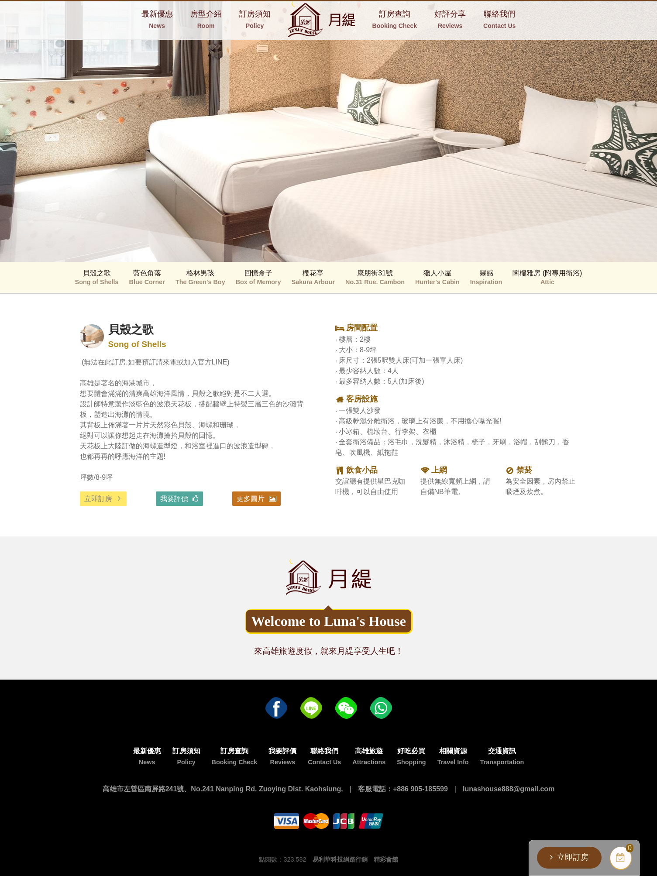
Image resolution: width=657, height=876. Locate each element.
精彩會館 (386, 859)
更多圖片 (251, 498)
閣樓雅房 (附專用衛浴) (547, 277)
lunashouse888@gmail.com (508, 789)
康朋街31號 (375, 277)
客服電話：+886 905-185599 (403, 789)
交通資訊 (502, 756)
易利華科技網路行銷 (340, 859)
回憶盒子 (258, 277)
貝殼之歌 (97, 277)
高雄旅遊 (368, 756)
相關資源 (453, 756)
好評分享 (450, 19)
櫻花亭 (313, 277)
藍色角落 (147, 277)
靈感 (486, 277)
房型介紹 (206, 19)
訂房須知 (255, 19)
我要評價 (174, 498)
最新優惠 (157, 19)
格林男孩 (200, 277)
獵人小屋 (437, 277)
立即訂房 (98, 498)
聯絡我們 (499, 19)
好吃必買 (411, 756)
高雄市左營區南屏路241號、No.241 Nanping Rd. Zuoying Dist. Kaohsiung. (223, 789)
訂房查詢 (394, 19)
